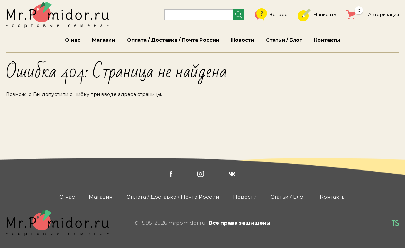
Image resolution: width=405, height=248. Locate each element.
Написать (317, 14)
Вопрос (271, 14)
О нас (72, 40)
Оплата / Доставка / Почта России (173, 40)
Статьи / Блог (284, 40)
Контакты (327, 40)
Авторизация (383, 14)
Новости (242, 40)
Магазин (103, 40)
